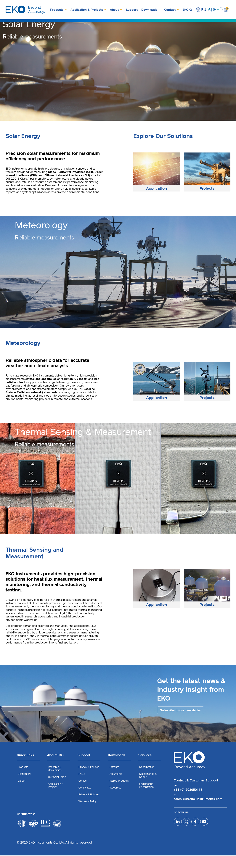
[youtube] (213, 823)
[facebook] (202, 823)
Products (58, 9)
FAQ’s (81, 774)
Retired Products (119, 781)
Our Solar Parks (57, 777)
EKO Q (187, 10)
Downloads (150, 9)
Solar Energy (23, 136)
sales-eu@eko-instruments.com (198, 799)
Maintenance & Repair (148, 776)
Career (21, 781)
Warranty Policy (87, 802)
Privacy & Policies (88, 767)
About (116, 9)
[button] (222, 10)
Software (114, 767)
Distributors (24, 774)
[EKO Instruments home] (25, 10)
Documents (115, 774)
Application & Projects (88, 9)
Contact (171, 9)
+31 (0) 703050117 (188, 790)
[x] (190, 823)
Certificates (84, 788)
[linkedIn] (179, 823)
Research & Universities (55, 769)
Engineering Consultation (146, 786)
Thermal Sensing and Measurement (34, 553)
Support (132, 10)
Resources (115, 788)
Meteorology (23, 343)
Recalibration (146, 767)
